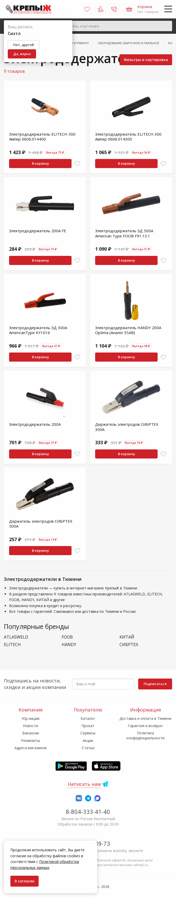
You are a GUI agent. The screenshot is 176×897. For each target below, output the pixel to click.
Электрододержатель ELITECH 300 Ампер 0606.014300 (128, 136)
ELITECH (12, 644)
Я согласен (24, 881)
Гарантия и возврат (145, 725)
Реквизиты (30, 740)
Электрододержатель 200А (35, 424)
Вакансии (30, 732)
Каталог (88, 718)
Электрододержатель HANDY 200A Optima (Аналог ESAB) (128, 330)
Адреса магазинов (31, 747)
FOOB (67, 637)
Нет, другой (23, 44)
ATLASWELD (16, 637)
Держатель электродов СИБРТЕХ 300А (126, 427)
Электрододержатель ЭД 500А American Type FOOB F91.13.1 (124, 233)
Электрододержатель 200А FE (37, 230)
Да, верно (22, 53)
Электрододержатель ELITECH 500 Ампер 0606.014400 (42, 136)
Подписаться (155, 683)
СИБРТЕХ (128, 644)
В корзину (40, 163)
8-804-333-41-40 (88, 811)
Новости (30, 725)
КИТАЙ (126, 637)
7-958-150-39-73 (88, 843)
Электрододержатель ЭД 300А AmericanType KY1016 (38, 330)
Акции (88, 740)
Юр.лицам (30, 718)
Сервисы (87, 732)
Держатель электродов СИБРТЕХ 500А (40, 524)
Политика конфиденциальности (145, 735)
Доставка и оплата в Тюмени (145, 718)
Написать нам (84, 784)
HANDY (69, 644)
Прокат (87, 725)
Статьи (88, 747)
